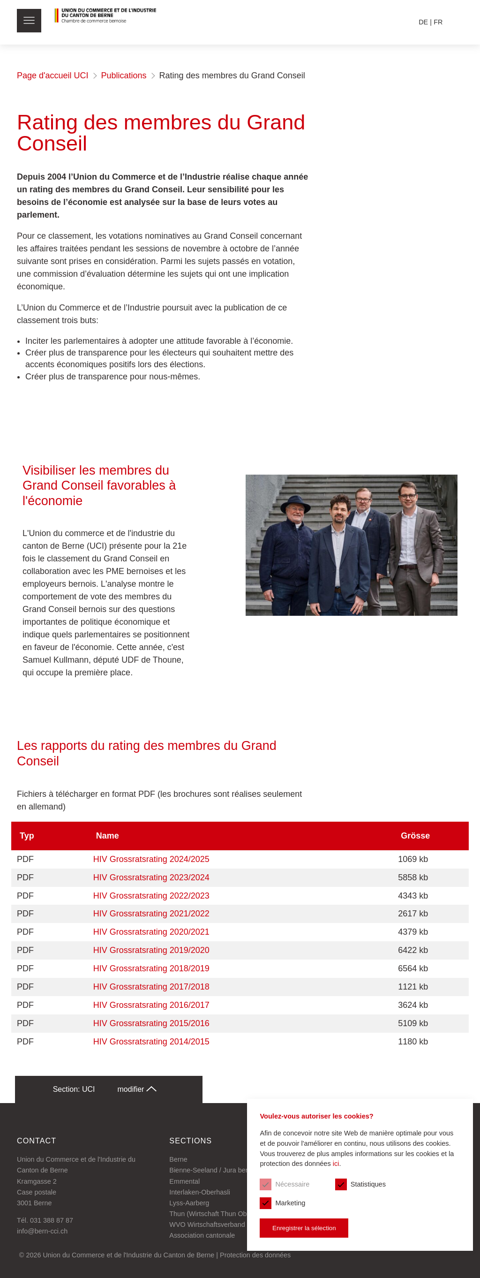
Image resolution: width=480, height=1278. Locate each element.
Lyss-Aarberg (189, 1203)
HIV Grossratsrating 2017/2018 (151, 986)
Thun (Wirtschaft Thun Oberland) (218, 1214)
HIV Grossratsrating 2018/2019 (151, 968)
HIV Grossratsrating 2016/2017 (151, 1005)
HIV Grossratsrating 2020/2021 (151, 932)
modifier (137, 1090)
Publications (124, 75)
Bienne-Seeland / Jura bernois (214, 1170)
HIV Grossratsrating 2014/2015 (151, 1041)
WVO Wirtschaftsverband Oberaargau (226, 1224)
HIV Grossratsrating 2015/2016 (151, 1023)
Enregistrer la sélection (297, 1226)
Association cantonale (202, 1235)
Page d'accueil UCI (53, 75)
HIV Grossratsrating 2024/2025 (151, 859)
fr (438, 22)
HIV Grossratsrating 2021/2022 (151, 914)
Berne (178, 1160)
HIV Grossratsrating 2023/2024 (151, 877)
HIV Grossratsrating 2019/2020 (151, 950)
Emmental (184, 1181)
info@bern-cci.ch (42, 1231)
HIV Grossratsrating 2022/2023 (151, 895)
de (423, 22)
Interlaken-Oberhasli (199, 1192)
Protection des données (255, 1255)
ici (331, 1161)
